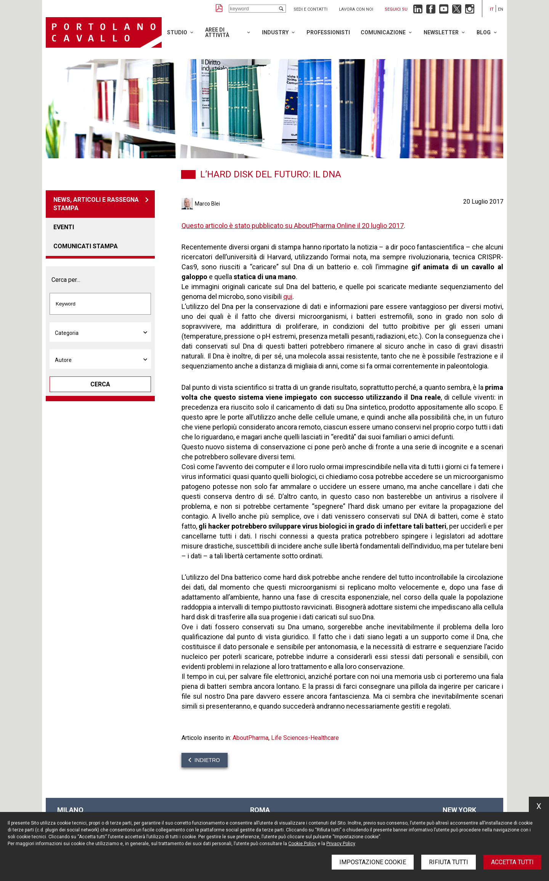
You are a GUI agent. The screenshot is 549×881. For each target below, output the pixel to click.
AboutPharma (250, 737)
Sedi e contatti (310, 9)
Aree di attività (217, 32)
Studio (177, 32)
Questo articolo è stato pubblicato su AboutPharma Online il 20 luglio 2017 (292, 226)
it (492, 9)
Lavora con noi (356, 9)
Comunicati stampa (85, 246)
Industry (275, 32)
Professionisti (328, 32)
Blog (484, 32)
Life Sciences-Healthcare (305, 737)
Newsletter (441, 32)
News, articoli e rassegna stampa (96, 204)
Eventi (63, 227)
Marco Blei (207, 203)
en (500, 9)
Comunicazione (383, 32)
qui (287, 297)
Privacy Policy (340, 843)
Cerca (100, 384)
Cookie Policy (302, 843)
